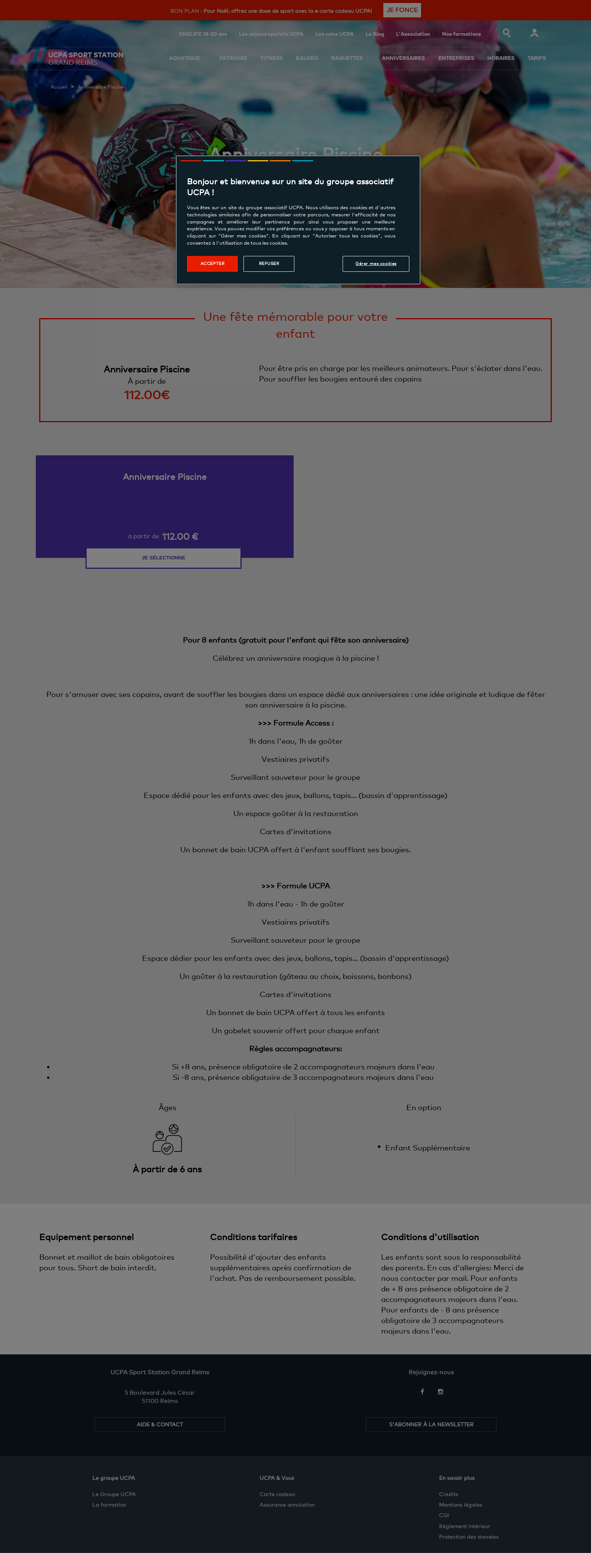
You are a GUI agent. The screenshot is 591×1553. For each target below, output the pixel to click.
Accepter (213, 263)
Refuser (269, 263)
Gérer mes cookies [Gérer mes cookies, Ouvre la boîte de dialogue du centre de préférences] (376, 263)
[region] (298, 220)
